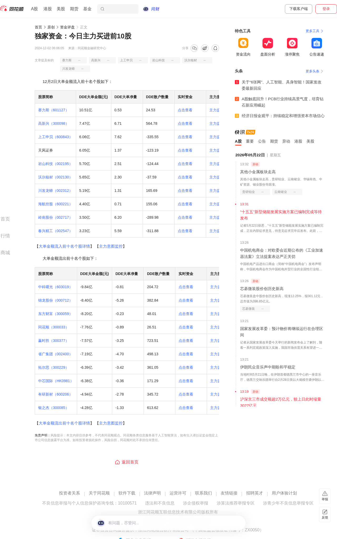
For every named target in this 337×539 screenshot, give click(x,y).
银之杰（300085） (53, 408)
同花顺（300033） (53, 327)
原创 (51, 27)
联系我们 (203, 493)
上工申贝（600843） (55, 137)
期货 (74, 9)
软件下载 (126, 493)
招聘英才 (254, 493)
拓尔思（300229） (53, 367)
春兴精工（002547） (55, 231)
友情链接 (229, 493)
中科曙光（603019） (55, 287)
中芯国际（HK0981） (56, 381)
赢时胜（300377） (53, 340)
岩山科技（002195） (55, 164)
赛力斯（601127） (53, 110)
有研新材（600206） (55, 394)
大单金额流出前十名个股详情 (64, 423)
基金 (87, 9)
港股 (47, 9)
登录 (326, 9)
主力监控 (216, 110)
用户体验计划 (284, 493)
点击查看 (185, 110)
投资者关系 (69, 493)
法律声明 (152, 493)
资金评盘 (67, 27)
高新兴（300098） (53, 123)
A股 (34, 9)
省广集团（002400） (55, 354)
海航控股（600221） (55, 204)
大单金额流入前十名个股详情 (64, 246)
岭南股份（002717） (55, 217)
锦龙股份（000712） (55, 300)
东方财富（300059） (55, 314)
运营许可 (178, 493)
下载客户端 (298, 9)
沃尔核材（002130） (55, 177)
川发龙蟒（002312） (55, 190)
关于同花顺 (99, 493)
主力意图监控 (111, 246)
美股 (61, 9)
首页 (38, 27)
